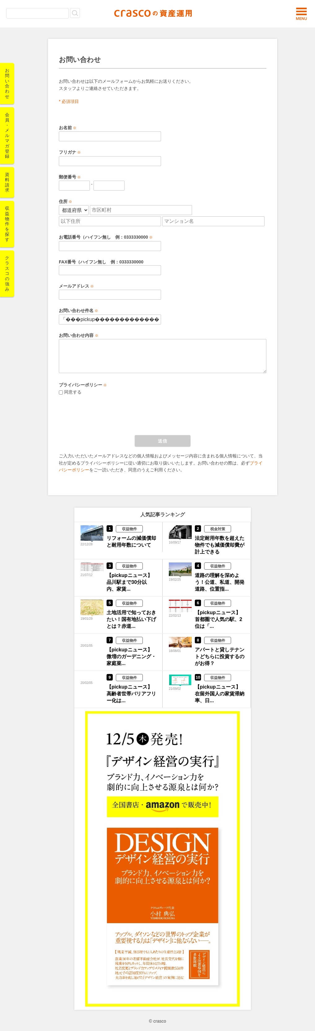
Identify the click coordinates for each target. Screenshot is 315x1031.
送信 (162, 440)
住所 (63, 201)
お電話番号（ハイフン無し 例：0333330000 (103, 237)
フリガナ (67, 152)
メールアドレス (74, 286)
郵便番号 (67, 176)
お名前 (65, 127)
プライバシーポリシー (80, 384)
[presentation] (106, 414)
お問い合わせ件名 (76, 310)
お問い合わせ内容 (77, 335)
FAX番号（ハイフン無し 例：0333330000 (101, 261)
